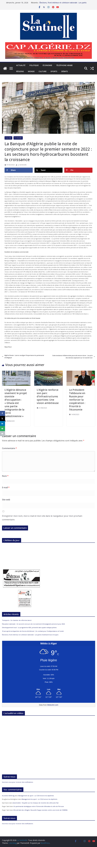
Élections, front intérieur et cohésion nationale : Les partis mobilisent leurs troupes (30, 635)
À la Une (8, 138)
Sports (54, 71)
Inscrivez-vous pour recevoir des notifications (17, 782)
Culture (42, 71)
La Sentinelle (22, 165)
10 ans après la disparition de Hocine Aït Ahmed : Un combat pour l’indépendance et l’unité (33, 631)
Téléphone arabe (64, 65)
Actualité (20, 65)
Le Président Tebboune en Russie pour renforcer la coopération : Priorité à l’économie (77, 399)
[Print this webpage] (2, 433)
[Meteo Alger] (48, 689)
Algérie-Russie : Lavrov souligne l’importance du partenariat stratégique (23, 356)
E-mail (5, 487)
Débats (64, 71)
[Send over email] (2, 428)
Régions (20, 71)
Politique (34, 65)
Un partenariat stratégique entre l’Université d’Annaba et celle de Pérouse (39, 806)
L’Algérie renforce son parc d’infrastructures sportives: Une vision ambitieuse (48, 396)
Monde (31, 71)
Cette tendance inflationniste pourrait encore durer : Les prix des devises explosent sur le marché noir (73, 356)
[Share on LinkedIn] (2, 423)
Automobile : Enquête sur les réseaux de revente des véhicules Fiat (35, 803)
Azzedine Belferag (8, 796)
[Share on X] (48, 170)
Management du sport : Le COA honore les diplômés (36, 796)
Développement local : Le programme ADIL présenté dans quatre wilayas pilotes (29, 627)
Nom (5, 476)
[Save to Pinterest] (78, 170)
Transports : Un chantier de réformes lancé (16, 620)
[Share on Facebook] (19, 170)
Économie (47, 65)
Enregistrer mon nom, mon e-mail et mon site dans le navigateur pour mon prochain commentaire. (42, 518)
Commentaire (9, 448)
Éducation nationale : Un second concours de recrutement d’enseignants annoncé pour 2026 (33, 624)
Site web (6, 499)
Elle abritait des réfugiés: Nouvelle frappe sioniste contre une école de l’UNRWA (40, 810)
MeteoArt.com (52, 705)
